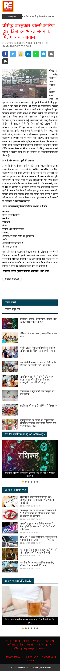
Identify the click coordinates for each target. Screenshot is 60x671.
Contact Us (47, 656)
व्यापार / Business (15, 490)
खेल (21, 644)
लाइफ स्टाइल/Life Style (18, 580)
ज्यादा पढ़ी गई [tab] (12, 309)
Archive (30, 660)
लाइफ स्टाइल (29, 648)
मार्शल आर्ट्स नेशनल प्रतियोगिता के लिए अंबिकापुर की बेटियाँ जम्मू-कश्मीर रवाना (37, 349)
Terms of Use (31, 656)
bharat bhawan (12, 278)
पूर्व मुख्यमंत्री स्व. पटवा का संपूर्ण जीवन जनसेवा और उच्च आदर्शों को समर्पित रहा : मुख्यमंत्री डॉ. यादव (38, 423)
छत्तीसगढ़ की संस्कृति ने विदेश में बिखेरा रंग (38, 405)
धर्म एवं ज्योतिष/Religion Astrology (25, 434)
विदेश (15, 641)
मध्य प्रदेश (37, 641)
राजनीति (25, 641)
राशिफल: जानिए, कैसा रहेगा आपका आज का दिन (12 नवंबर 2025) (38, 320)
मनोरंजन (40, 644)
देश (6, 641)
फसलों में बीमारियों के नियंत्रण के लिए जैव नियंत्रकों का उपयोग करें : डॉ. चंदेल (38, 364)
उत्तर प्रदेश (49, 641)
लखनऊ (42, 648)
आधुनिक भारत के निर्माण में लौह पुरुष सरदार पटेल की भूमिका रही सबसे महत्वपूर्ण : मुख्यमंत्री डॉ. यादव (36, 379)
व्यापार (30, 644)
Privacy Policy (13, 656)
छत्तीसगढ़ (11, 644)
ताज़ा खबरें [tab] (10, 302)
